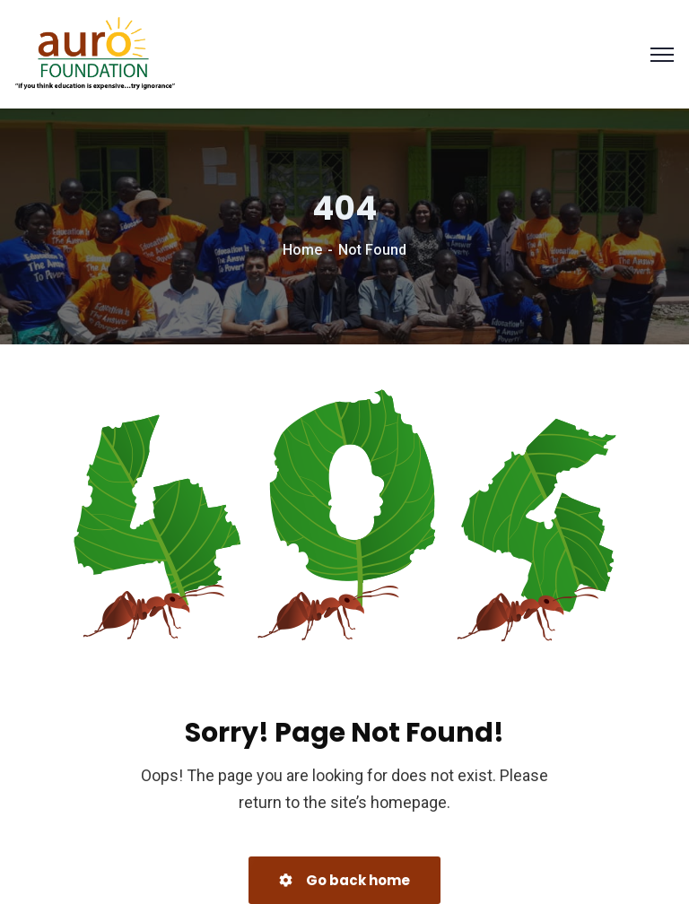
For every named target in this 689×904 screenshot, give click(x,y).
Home (302, 249)
